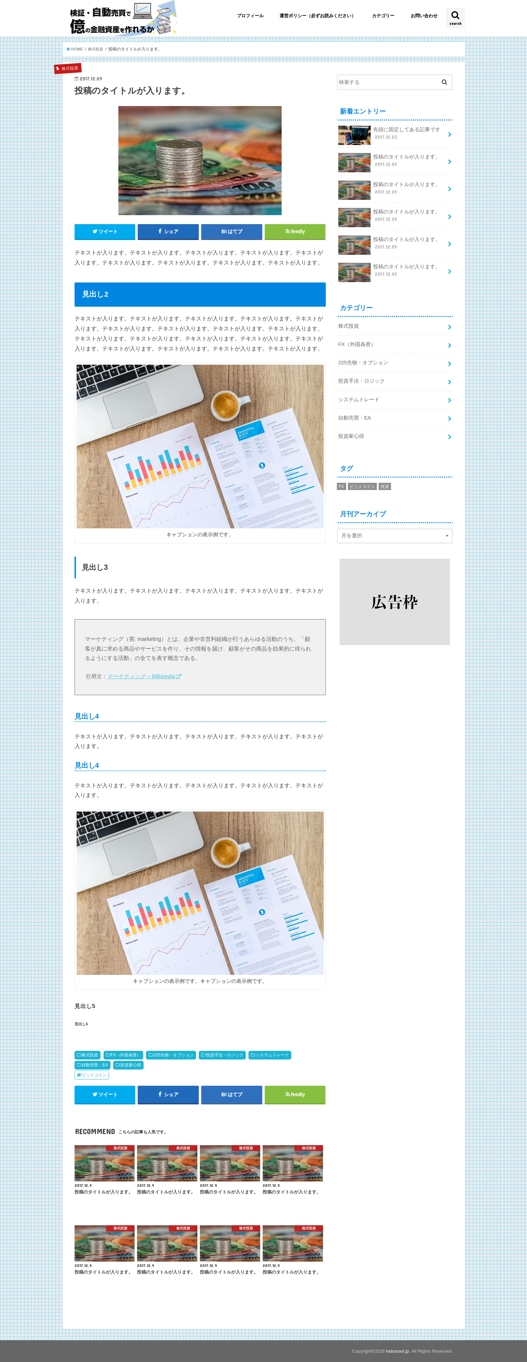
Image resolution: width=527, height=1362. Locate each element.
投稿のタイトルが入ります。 (389, 162)
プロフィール (250, 15)
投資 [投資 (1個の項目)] (385, 485)
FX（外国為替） (125, 1055)
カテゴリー (383, 15)
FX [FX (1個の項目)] (341, 485)
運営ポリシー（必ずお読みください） (318, 15)
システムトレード (272, 1055)
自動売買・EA (94, 1065)
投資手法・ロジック (224, 1055)
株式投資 (89, 1055)
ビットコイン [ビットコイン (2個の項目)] (362, 485)
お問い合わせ (424, 15)
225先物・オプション (173, 1055)
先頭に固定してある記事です (389, 135)
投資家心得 (130, 1065)
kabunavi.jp (398, 1351)
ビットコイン (94, 1075)
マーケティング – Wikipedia (141, 676)
